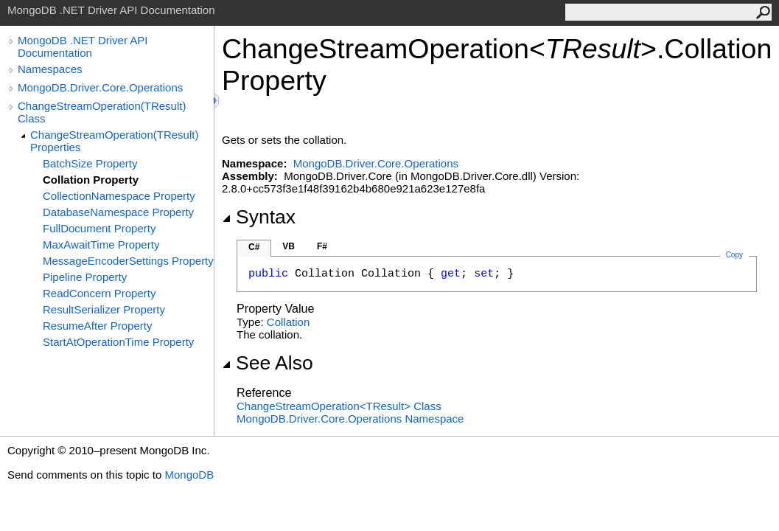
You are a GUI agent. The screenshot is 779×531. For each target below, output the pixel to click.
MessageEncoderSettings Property (128, 260)
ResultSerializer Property (104, 309)
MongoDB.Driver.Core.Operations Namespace (350, 418)
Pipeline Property (85, 277)
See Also (267, 363)
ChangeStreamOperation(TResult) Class (102, 112)
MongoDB (189, 474)
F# (322, 246)
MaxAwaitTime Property (101, 244)
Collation (288, 322)
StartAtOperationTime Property (118, 342)
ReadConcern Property (99, 293)
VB (288, 246)
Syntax (259, 217)
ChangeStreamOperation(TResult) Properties (114, 140)
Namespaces (50, 69)
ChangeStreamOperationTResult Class (339, 406)
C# (253, 247)
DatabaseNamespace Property (118, 212)
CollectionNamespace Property (119, 196)
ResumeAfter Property (97, 325)
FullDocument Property (99, 228)
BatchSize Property (90, 163)
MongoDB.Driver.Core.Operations (100, 87)
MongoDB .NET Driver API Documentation (82, 46)
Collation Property (91, 179)
